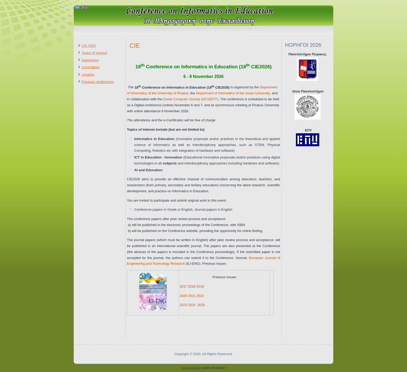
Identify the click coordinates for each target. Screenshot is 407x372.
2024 (191, 305)
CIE (135, 45)
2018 (191, 286)
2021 (191, 296)
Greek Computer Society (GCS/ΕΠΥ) (190, 99)
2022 (200, 296)
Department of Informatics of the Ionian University (233, 93)
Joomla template (190, 368)
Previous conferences (98, 82)
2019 (200, 286)
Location (88, 74)
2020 (183, 296)
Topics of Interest (94, 53)
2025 (201, 305)
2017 (183, 286)
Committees (90, 67)
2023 (183, 305)
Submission (90, 60)
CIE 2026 (89, 46)
